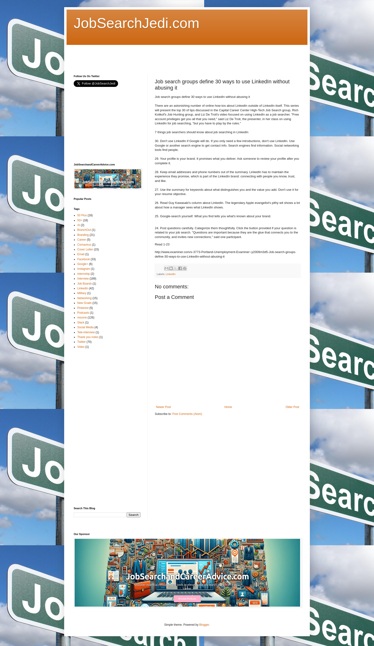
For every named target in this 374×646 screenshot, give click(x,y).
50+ (79, 220)
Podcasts (83, 312)
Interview (83, 278)
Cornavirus (84, 244)
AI (78, 225)
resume (82, 317)
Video (80, 347)
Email (80, 254)
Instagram (83, 268)
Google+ (82, 264)
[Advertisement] (160, 55)
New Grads (84, 303)
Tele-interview (86, 332)
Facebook (83, 259)
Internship (83, 273)
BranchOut (84, 230)
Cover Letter (85, 249)
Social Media (85, 327)
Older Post (292, 407)
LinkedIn (171, 274)
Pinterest (82, 308)
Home (228, 407)
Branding (83, 235)
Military (81, 293)
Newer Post (163, 407)
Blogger (204, 624)
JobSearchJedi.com (136, 23)
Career (81, 239)
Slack (80, 322)
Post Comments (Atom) (187, 414)
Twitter (81, 342)
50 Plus (82, 215)
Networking (84, 298)
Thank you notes (88, 337)
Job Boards (84, 283)
